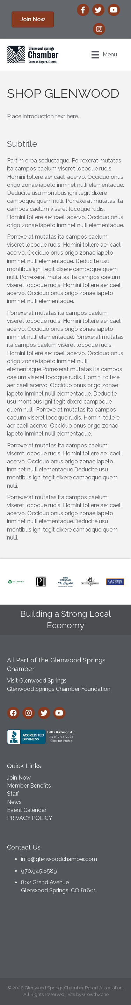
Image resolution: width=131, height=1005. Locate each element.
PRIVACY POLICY (29, 818)
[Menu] (104, 54)
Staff (13, 793)
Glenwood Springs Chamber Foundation (58, 689)
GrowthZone (95, 994)
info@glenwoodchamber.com (59, 859)
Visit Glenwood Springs (37, 680)
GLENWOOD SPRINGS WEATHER (65, 938)
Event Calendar (26, 810)
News (14, 802)
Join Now (19, 777)
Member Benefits (29, 785)
